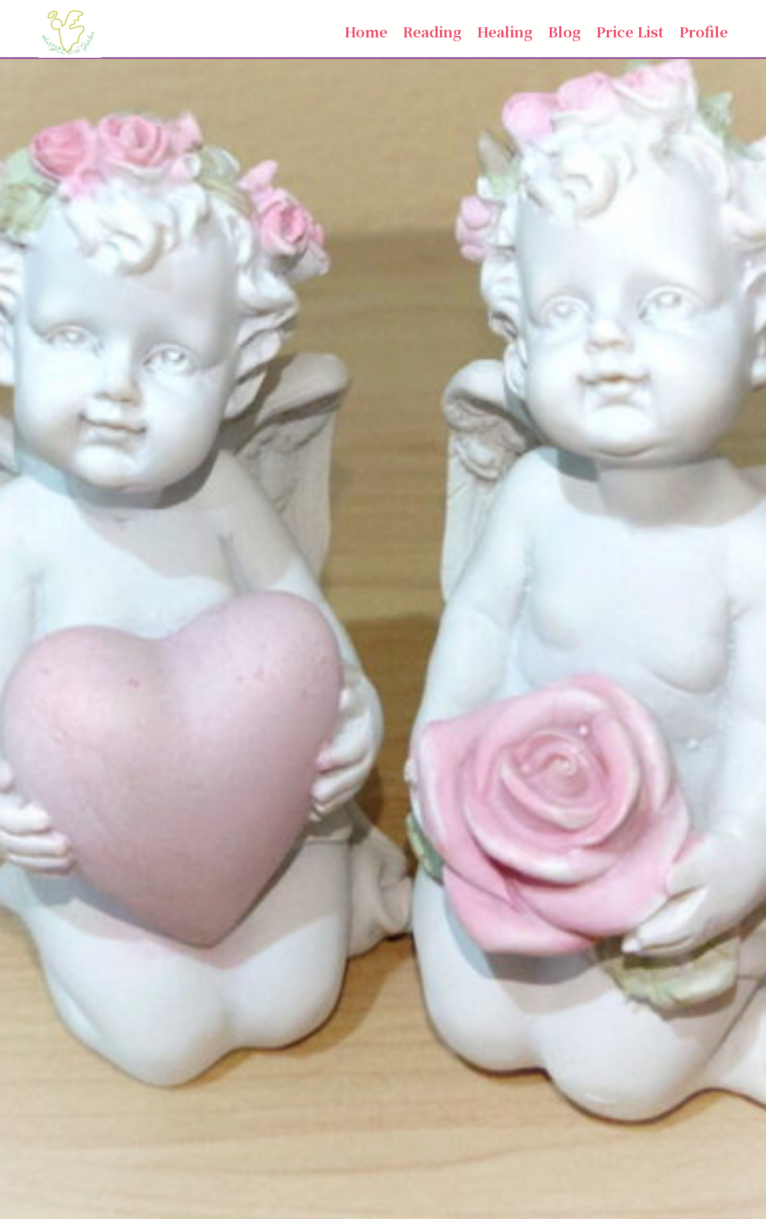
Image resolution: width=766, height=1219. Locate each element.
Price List (630, 31)
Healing (505, 31)
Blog (564, 31)
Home (365, 31)
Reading (432, 31)
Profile (703, 31)
